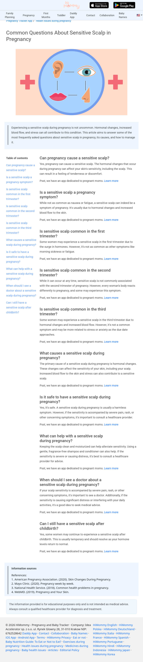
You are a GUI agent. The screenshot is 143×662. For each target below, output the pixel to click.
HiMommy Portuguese (108, 642)
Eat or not (79, 637)
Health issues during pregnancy (53, 20)
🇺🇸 (138, 15)
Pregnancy (29, 15)
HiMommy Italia (103, 633)
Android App (26, 637)
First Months (46, 15)
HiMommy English (105, 625)
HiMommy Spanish (116, 637)
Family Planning (10, 15)
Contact (90, 15)
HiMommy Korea (104, 654)
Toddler (61, 15)
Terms (41, 637)
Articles (53, 650)
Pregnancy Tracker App (19, 20)
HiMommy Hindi (103, 646)
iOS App (11, 637)
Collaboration (107, 15)
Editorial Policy (69, 650)
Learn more (111, 181)
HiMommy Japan (119, 650)
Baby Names (123, 15)
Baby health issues (34, 650)
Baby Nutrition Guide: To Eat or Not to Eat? (33, 642)
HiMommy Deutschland (119, 629)
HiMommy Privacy (59, 637)
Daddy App (73, 15)
